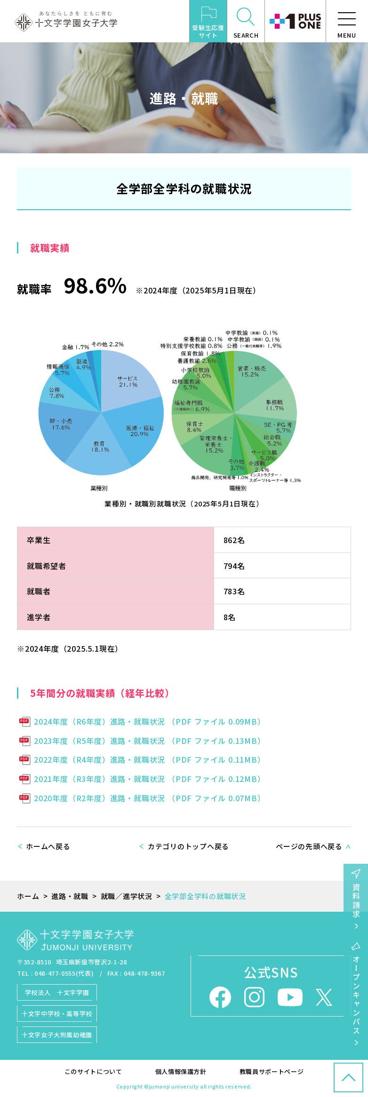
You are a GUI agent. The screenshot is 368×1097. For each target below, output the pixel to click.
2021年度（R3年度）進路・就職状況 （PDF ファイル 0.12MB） (149, 778)
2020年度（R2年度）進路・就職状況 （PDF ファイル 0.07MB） (149, 798)
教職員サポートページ (272, 1071)
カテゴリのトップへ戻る (188, 846)
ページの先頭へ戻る (309, 846)
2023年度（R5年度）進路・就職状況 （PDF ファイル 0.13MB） (149, 740)
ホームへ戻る (48, 846)
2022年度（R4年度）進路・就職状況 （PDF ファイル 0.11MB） (149, 759)
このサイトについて (93, 1071)
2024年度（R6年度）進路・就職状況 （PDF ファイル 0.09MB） (149, 721)
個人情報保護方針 (181, 1071)
